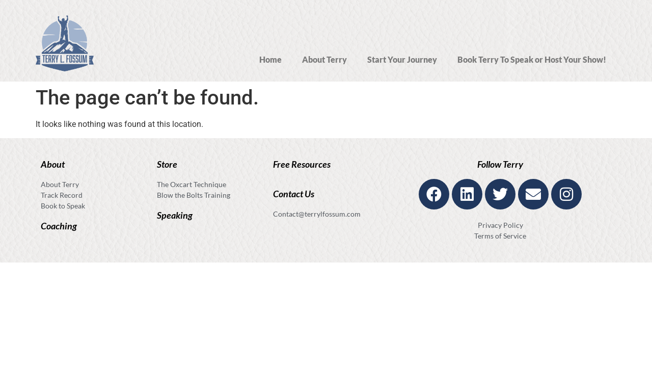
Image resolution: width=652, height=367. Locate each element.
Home (270, 59)
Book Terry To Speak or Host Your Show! (531, 59)
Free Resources (302, 164)
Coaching (59, 225)
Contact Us (293, 193)
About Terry (324, 59)
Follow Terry (500, 164)
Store (167, 164)
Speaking (175, 215)
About (53, 164)
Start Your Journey (402, 59)
